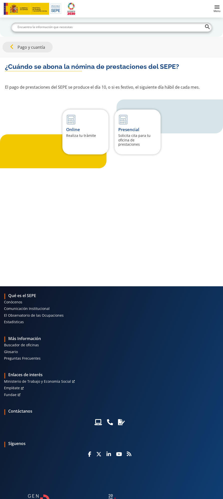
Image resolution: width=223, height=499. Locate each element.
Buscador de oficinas (21, 345)
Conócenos (13, 302)
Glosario (11, 351)
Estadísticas (14, 321)
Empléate (12, 387)
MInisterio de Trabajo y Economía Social (37, 381)
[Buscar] (111, 27)
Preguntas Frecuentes (22, 358)
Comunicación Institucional (27, 308)
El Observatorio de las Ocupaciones (34, 315)
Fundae (10, 394)
